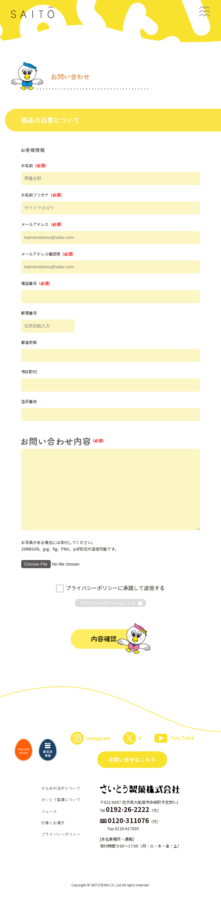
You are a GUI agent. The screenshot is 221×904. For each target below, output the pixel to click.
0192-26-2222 (127, 809)
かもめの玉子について (60, 788)
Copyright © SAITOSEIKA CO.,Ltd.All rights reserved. (110, 884)
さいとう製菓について (60, 799)
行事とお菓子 (53, 822)
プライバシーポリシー (60, 834)
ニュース (49, 811)
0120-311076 (128, 820)
